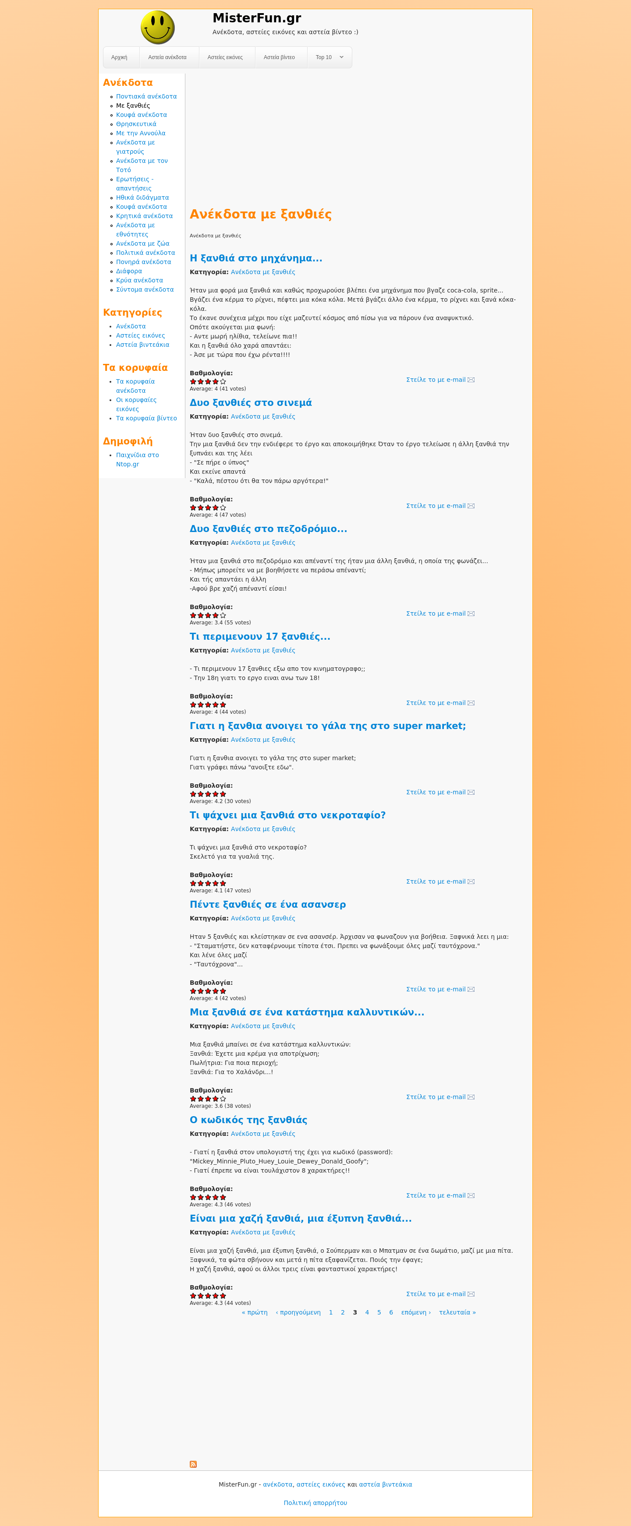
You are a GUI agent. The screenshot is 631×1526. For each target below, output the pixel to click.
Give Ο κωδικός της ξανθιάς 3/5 (208, 1197)
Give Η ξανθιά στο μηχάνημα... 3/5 (208, 381)
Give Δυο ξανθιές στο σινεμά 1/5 (193, 507)
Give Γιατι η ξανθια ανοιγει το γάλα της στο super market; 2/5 (201, 793)
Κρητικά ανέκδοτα (144, 215)
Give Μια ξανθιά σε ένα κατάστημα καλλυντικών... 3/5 (208, 1098)
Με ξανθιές (133, 105)
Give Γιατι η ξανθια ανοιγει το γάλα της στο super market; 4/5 (216, 793)
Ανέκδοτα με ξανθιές (263, 271)
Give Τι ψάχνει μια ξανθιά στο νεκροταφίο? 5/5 (223, 883)
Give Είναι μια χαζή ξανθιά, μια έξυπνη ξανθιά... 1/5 (193, 1295)
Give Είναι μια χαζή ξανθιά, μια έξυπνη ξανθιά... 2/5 (201, 1295)
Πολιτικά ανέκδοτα (145, 252)
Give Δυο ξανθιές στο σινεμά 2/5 (201, 507)
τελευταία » (457, 1312)
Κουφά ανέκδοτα (141, 114)
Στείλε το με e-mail (436, 379)
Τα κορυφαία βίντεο (146, 418)
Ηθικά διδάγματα (142, 197)
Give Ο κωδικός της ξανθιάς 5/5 (223, 1197)
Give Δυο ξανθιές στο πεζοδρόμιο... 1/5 (193, 615)
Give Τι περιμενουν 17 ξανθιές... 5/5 (223, 704)
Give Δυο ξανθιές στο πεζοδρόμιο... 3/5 (208, 615)
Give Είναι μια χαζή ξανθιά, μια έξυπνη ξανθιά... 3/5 (208, 1295)
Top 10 (326, 57)
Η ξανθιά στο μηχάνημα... (256, 258)
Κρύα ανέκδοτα (139, 280)
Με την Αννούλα (141, 133)
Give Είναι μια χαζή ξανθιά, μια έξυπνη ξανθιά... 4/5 (216, 1295)
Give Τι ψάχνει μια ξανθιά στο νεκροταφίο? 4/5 (216, 883)
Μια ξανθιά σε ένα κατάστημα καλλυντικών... (307, 1012)
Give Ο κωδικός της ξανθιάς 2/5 (201, 1197)
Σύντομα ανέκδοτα (145, 289)
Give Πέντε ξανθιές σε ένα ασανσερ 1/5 (193, 990)
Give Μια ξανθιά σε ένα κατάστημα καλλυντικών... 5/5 (223, 1098)
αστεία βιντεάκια (385, 1484)
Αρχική (119, 57)
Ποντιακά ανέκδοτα (146, 96)
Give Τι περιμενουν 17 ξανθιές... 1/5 (193, 704)
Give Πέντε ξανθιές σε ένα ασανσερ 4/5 (216, 990)
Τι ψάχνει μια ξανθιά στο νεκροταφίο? (288, 815)
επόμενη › (416, 1312)
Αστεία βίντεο (279, 57)
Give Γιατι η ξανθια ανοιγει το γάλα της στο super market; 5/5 (223, 793)
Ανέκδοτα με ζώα (143, 243)
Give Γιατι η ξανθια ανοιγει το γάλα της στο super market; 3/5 (208, 793)
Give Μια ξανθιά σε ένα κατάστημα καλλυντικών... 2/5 (201, 1098)
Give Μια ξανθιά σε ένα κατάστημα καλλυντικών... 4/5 (216, 1098)
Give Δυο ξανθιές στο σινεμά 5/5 (223, 507)
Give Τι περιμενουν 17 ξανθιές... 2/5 (201, 704)
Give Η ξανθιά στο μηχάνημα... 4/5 (216, 381)
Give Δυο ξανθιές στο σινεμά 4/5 (216, 507)
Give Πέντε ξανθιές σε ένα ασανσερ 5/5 (223, 990)
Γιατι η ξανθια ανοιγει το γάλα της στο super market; (328, 726)
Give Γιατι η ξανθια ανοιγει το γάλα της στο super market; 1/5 (193, 793)
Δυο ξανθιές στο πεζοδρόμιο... (268, 529)
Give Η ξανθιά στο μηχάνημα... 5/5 (223, 381)
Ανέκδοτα (131, 326)
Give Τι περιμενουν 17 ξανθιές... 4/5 (216, 704)
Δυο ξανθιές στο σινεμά (251, 403)
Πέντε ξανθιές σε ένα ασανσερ (268, 904)
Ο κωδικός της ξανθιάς (249, 1120)
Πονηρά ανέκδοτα (143, 261)
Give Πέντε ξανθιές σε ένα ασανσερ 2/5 (201, 990)
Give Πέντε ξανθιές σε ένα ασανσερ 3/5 (208, 990)
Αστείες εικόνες (225, 57)
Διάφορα (129, 271)
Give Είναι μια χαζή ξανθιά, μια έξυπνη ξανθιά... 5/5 (223, 1295)
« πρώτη (254, 1312)
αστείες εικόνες (321, 1484)
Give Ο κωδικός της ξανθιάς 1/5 (193, 1197)
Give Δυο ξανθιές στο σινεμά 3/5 (208, 507)
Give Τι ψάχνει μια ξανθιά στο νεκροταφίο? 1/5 (193, 883)
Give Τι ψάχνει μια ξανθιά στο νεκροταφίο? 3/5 (208, 883)
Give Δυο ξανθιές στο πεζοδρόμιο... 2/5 (201, 615)
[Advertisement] (359, 135)
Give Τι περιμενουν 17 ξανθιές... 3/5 (208, 704)
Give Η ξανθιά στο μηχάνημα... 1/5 (193, 381)
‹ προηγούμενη (298, 1312)
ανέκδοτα (278, 1484)
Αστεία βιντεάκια (143, 344)
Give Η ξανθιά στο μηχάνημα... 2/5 (201, 381)
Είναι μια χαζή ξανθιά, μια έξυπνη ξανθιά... (301, 1218)
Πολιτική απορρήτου (315, 1502)
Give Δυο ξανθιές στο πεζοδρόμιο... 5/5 (223, 615)
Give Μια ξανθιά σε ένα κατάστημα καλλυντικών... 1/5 (193, 1098)
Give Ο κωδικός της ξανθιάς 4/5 (216, 1197)
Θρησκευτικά (136, 123)
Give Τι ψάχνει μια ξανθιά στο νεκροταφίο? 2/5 (201, 883)
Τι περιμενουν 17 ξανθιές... (260, 636)
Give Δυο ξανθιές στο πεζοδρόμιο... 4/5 (216, 615)
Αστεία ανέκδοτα (167, 57)
